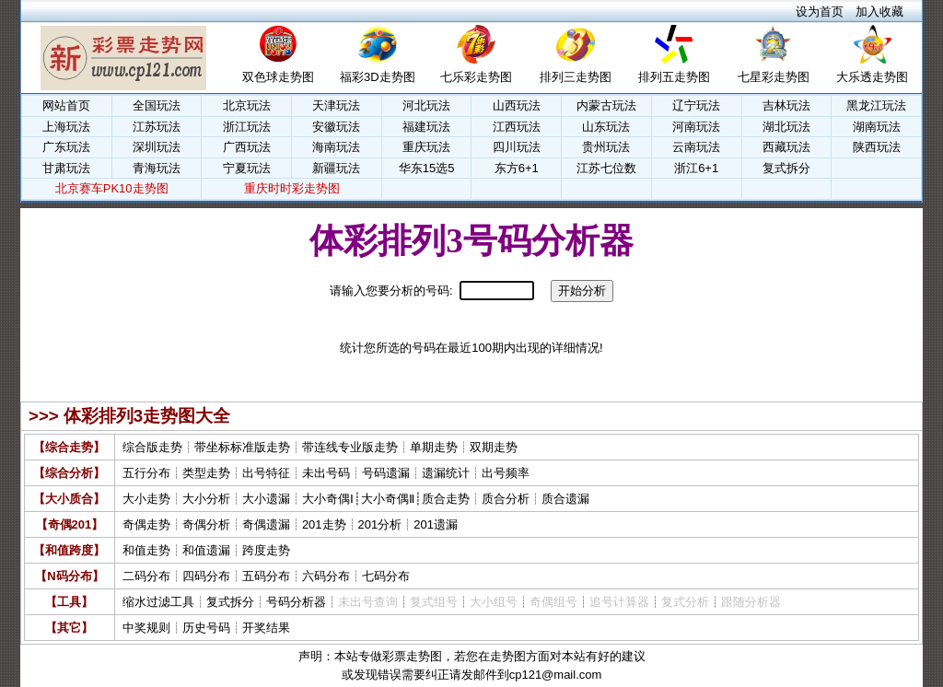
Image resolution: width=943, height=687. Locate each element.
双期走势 (494, 447)
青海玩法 (156, 168)
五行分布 (146, 473)
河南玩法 (696, 127)
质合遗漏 (565, 499)
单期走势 (434, 447)
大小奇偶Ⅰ (328, 499)
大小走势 (146, 499)
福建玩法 (426, 127)
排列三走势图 (575, 77)
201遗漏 (435, 524)
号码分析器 (296, 602)
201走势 (324, 524)
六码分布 (326, 576)
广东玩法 (66, 147)
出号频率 (506, 473)
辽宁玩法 (696, 105)
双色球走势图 (278, 77)
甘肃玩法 (66, 168)
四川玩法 (517, 147)
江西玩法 (517, 127)
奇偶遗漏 (266, 524)
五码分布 (266, 576)
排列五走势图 (674, 77)
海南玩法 (336, 147)
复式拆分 (786, 168)
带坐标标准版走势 (242, 447)
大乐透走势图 (872, 77)
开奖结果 (266, 628)
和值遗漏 (206, 550)
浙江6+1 (696, 168)
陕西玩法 (877, 147)
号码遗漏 (386, 473)
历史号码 (206, 628)
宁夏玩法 (247, 168)
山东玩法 (606, 127)
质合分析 (506, 499)
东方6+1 (517, 168)
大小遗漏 (266, 499)
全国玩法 (156, 105)
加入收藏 (879, 11)
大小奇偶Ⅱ (387, 499)
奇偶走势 (146, 524)
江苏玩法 (156, 127)
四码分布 (206, 576)
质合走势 (446, 499)
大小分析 (206, 499)
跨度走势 (266, 550)
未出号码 (326, 473)
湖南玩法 (877, 127)
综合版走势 (152, 447)
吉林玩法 (786, 105)
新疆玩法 (336, 168)
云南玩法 (696, 147)
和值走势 (146, 550)
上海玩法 (66, 127)
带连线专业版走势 (350, 447)
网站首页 (66, 105)
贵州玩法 (606, 147)
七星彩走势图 (773, 77)
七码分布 (386, 576)
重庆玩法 (426, 147)
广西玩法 (247, 147)
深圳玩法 (156, 147)
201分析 (380, 524)
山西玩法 (517, 105)
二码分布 (146, 576)
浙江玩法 (247, 127)
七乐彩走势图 (476, 77)
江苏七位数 (606, 168)
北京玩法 (247, 105)
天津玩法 (336, 105)
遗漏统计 (446, 473)
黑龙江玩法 (876, 105)
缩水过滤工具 (158, 602)
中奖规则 (146, 628)
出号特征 (266, 473)
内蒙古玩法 (606, 105)
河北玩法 (426, 105)
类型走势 (206, 473)
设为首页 (820, 11)
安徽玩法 (336, 127)
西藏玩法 (786, 147)
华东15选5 (427, 168)
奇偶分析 (206, 524)
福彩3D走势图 (377, 77)
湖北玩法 (786, 127)
